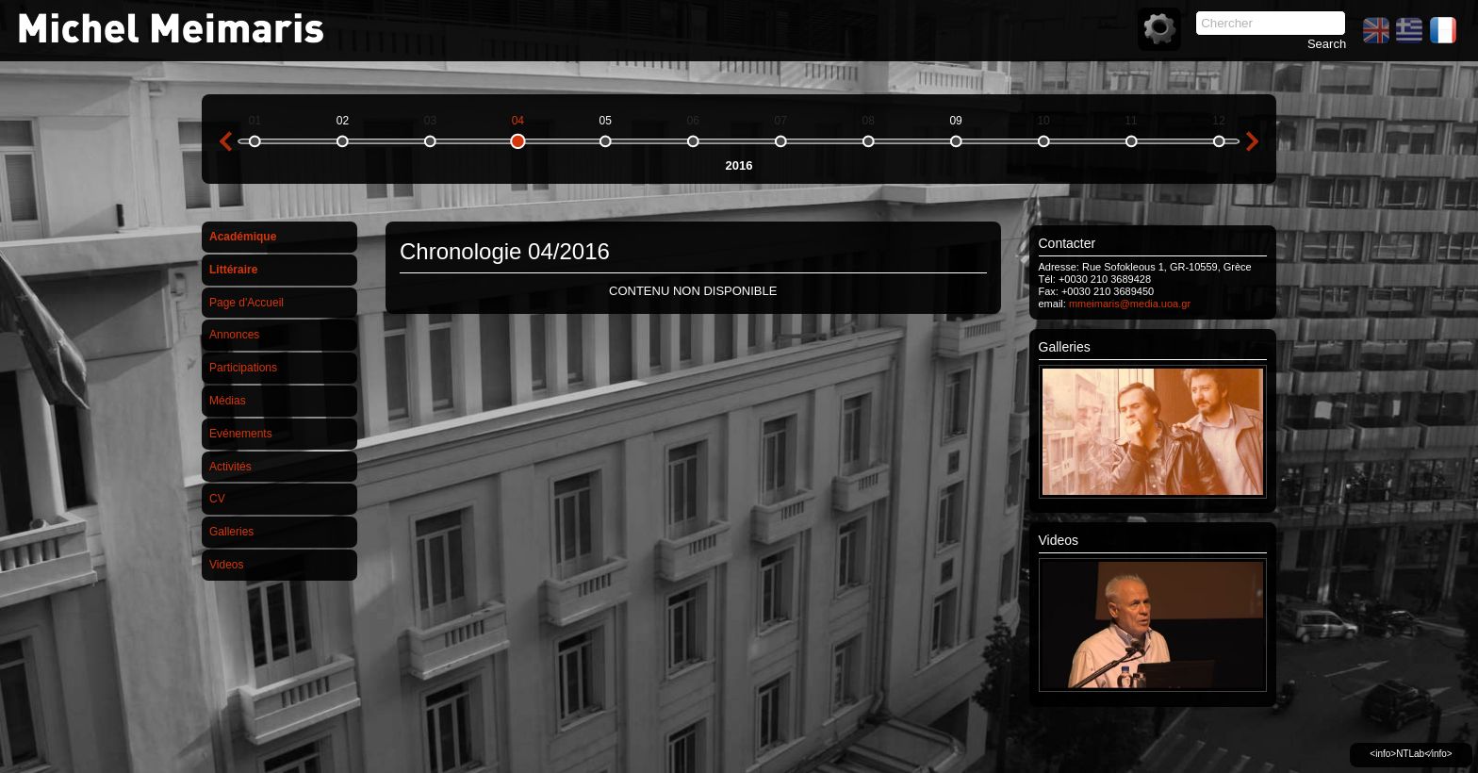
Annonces (234, 334)
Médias (227, 400)
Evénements (240, 433)
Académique (242, 236)
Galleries (231, 531)
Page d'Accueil (246, 302)
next (1253, 141)
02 (343, 120)
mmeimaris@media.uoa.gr (1130, 303)
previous (225, 141)
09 (955, 120)
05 (605, 120)
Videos (226, 564)
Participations (243, 367)
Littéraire (233, 269)
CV (217, 498)
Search (1326, 44)
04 (518, 120)
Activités (230, 466)
